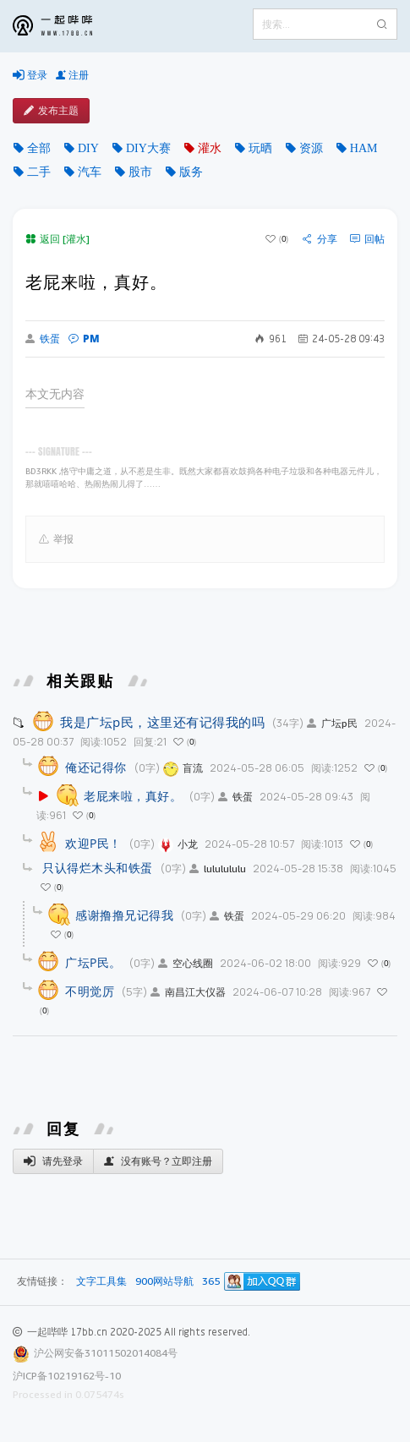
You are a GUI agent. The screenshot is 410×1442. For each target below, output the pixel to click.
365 (211, 1281)
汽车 (89, 172)
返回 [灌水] (57, 238)
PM (84, 338)
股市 (140, 172)
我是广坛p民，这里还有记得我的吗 (162, 721)
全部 (39, 148)
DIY (88, 148)
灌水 (209, 148)
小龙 (178, 844)
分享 (320, 239)
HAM (364, 148)
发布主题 (51, 111)
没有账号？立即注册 (158, 1161)
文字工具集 (101, 1281)
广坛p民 (332, 723)
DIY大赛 (148, 148)
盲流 (183, 768)
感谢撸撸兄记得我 (124, 915)
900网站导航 (164, 1281)
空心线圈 (185, 963)
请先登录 (53, 1161)
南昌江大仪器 (188, 992)
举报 (56, 539)
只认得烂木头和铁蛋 (97, 868)
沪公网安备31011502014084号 (106, 1352)
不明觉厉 (89, 991)
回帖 (367, 239)
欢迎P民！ (93, 843)
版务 (191, 172)
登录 (30, 75)
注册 (72, 75)
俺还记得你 (96, 767)
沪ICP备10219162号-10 (67, 1375)
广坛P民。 (93, 962)
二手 (39, 172)
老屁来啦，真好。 (133, 796)
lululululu (217, 868)
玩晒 (260, 148)
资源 (311, 148)
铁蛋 (42, 339)
